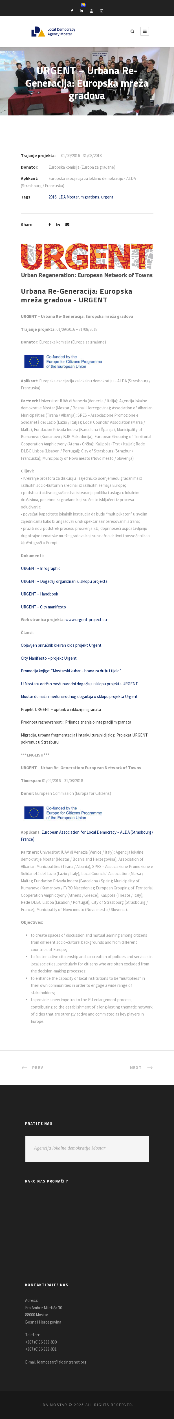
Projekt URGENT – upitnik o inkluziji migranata (61, 709)
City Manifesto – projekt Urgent (49, 658)
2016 (52, 197)
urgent (107, 197)
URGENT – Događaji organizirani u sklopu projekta (64, 581)
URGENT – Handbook (39, 594)
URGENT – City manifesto (43, 607)
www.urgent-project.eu (88, 619)
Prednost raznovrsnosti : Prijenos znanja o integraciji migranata (76, 722)
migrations (90, 197)
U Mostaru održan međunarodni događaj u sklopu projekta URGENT (79, 683)
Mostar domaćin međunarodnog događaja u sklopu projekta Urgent (79, 696)
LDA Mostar (68, 197)
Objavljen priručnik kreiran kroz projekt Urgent (61, 645)
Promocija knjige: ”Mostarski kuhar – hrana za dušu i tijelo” (72, 670)
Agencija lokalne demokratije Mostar (70, 1148)
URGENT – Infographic (40, 568)
